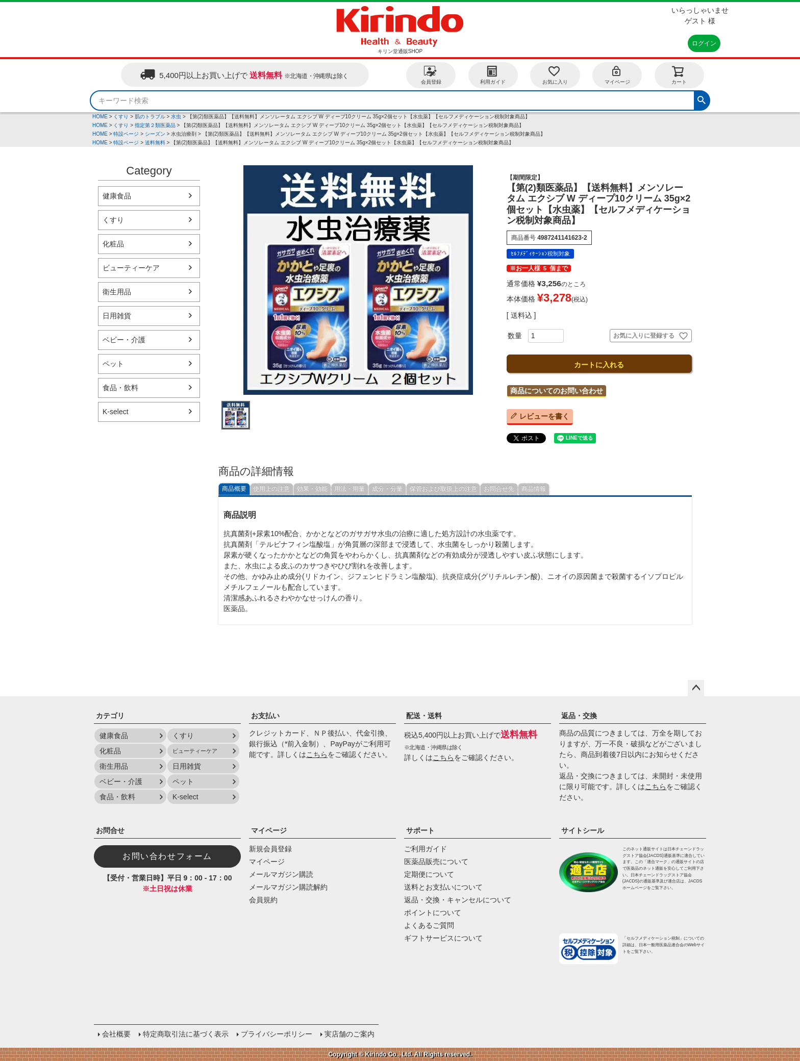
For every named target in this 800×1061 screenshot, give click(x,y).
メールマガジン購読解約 (288, 887)
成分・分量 (387, 489)
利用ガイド (493, 75)
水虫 (176, 116)
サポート (420, 830)
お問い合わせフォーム (167, 856)
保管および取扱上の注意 (443, 489)
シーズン (155, 134)
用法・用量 (349, 489)
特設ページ (126, 134)
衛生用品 (117, 292)
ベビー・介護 (124, 340)
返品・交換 (579, 716)
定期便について (429, 874)
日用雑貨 (117, 316)
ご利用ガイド (425, 849)
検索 (701, 99)
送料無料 (155, 142)
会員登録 (431, 75)
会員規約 (263, 900)
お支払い (265, 716)
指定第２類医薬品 (155, 125)
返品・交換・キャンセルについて (457, 900)
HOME (100, 116)
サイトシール (582, 830)
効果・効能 (312, 489)
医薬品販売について (436, 861)
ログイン (704, 43)
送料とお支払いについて (443, 887)
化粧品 (113, 244)
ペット (113, 364)
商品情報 (533, 489)
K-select (116, 412)
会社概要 (116, 1034)
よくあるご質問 (429, 925)
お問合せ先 (499, 489)
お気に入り (555, 75)
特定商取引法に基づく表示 (186, 1034)
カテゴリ (110, 716)
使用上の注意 (271, 489)
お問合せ (110, 830)
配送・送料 (424, 716)
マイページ (617, 75)
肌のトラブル (150, 116)
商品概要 (234, 489)
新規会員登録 (270, 849)
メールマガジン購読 (281, 874)
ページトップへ (696, 688)
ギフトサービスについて (443, 938)
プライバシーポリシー (276, 1034)
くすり (121, 116)
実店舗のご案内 (349, 1034)
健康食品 (117, 196)
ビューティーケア (131, 268)
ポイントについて (432, 912)
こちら (317, 754)
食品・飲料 (120, 388)
